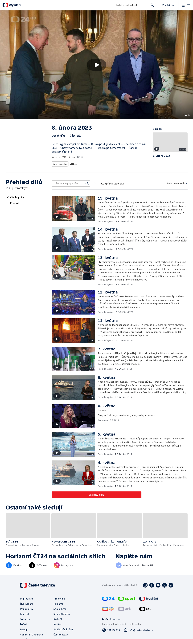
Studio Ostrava (61, 612)
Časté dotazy (60, 633)
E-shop (24, 628)
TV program (26, 597)
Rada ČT (57, 618)
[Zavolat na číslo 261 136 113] (111, 629)
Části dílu (75, 135)
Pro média (59, 597)
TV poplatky (26, 607)
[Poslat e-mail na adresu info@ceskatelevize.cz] (138, 629)
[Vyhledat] (87, 182)
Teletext (24, 612)
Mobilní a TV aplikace (31, 633)
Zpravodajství (59, 163)
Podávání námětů (63, 628)
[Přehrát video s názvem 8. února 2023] (96, 65)
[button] (96, 64)
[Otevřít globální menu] (185, 5)
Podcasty (25, 618)
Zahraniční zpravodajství (91, 163)
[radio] (25, 196)
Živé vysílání (26, 602)
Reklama (58, 602)
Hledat (151, 6)
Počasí (23, 623)
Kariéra (57, 623)
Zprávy (73, 163)
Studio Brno (59, 607)
